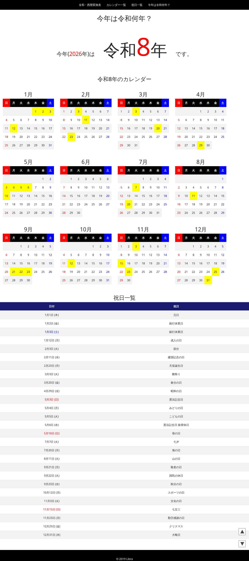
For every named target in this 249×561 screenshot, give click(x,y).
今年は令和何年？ (159, 5)
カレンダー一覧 (116, 5)
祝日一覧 (136, 5)
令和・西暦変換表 (90, 5)
